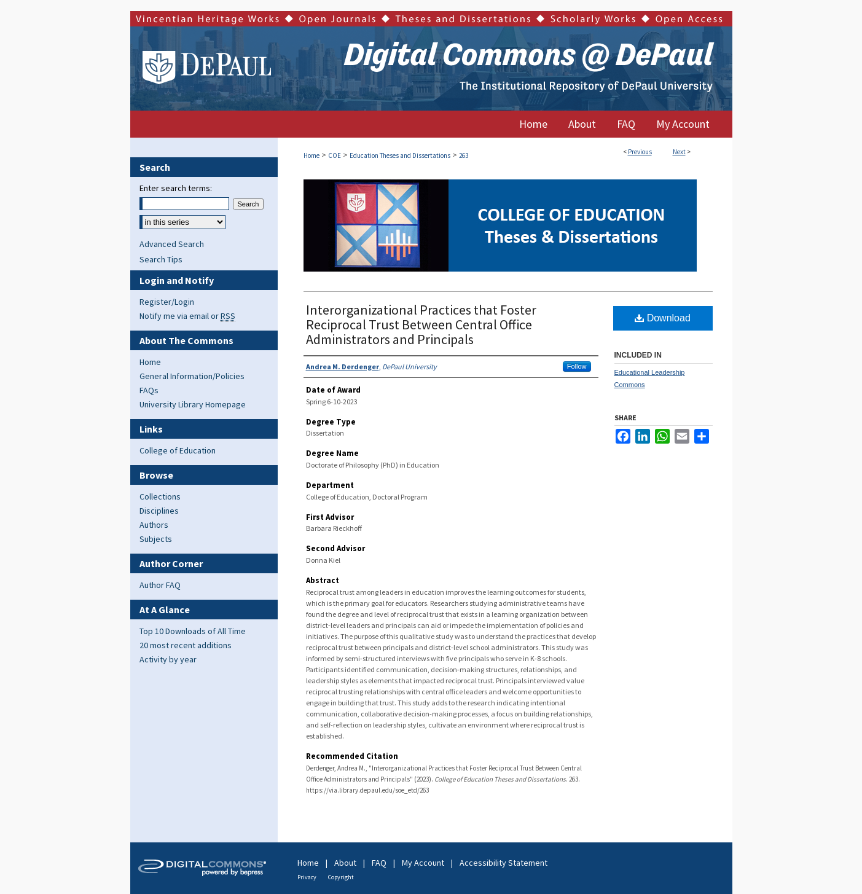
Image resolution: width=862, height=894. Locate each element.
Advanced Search (171, 243)
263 (463, 155)
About (345, 862)
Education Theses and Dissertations (400, 155)
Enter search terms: (175, 188)
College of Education (177, 450)
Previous (640, 151)
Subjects (155, 538)
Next (679, 151)
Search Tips (160, 259)
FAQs (149, 390)
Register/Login (166, 301)
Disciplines (159, 510)
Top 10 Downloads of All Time (192, 631)
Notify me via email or (187, 315)
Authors (153, 524)
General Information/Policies (192, 376)
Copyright (341, 877)
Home (311, 155)
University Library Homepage (192, 404)
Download (663, 318)
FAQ (379, 862)
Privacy (306, 877)
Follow (577, 366)
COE (334, 155)
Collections (160, 496)
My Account (423, 862)
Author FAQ (160, 584)
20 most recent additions (185, 645)
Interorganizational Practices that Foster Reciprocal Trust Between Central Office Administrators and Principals (421, 324)
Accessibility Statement (503, 862)
